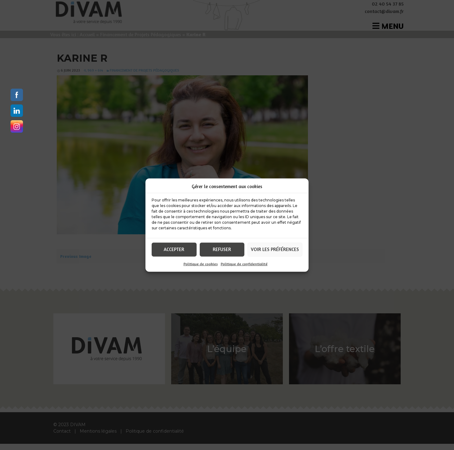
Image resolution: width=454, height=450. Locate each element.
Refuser (222, 249)
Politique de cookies (201, 263)
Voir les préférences (275, 249)
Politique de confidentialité (244, 263)
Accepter (174, 249)
